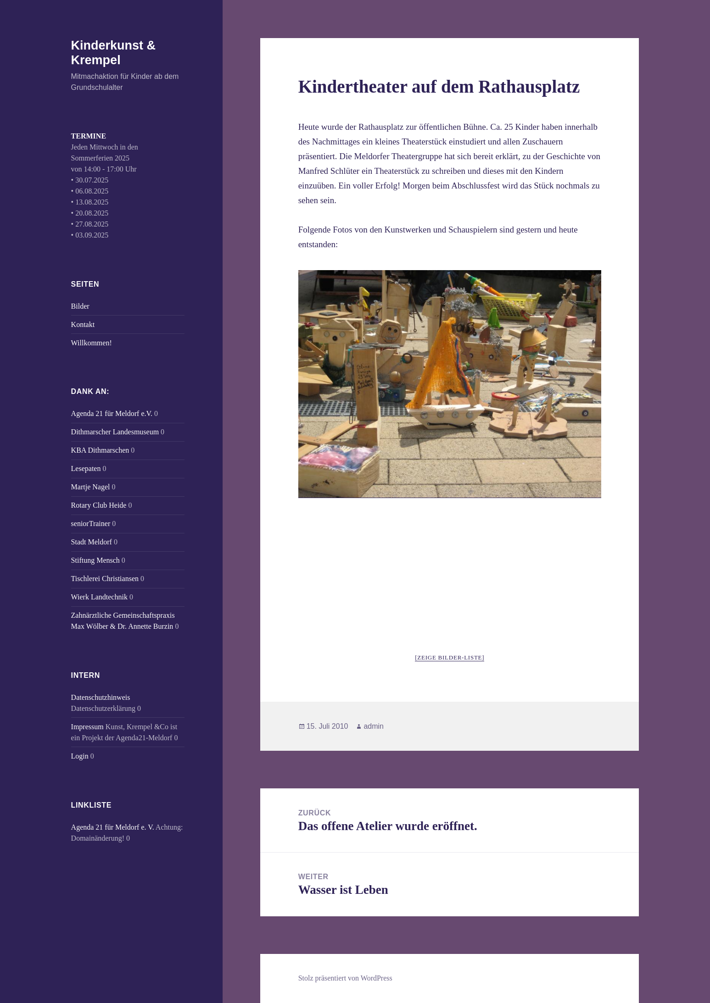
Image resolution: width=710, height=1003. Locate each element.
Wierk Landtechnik (99, 597)
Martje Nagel (90, 487)
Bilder (80, 306)
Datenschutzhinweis (100, 697)
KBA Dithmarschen (100, 450)
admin (373, 726)
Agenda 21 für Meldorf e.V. (111, 413)
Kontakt (83, 324)
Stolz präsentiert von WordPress (345, 978)
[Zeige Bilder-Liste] (449, 657)
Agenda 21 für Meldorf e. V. (112, 827)
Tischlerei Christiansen (105, 578)
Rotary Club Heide (99, 505)
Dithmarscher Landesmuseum (115, 432)
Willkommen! (91, 343)
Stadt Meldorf (91, 542)
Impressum (87, 727)
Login (80, 756)
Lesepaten (86, 468)
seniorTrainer (91, 523)
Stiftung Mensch (95, 560)
